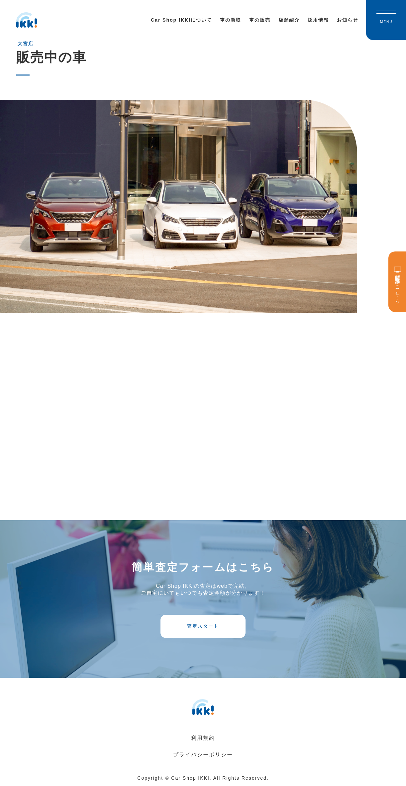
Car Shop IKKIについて (181, 20)
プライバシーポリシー (203, 754)
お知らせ (347, 20)
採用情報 (318, 20)
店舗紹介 (289, 20)
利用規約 (203, 738)
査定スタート (203, 626)
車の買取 (230, 20)
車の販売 (259, 20)
